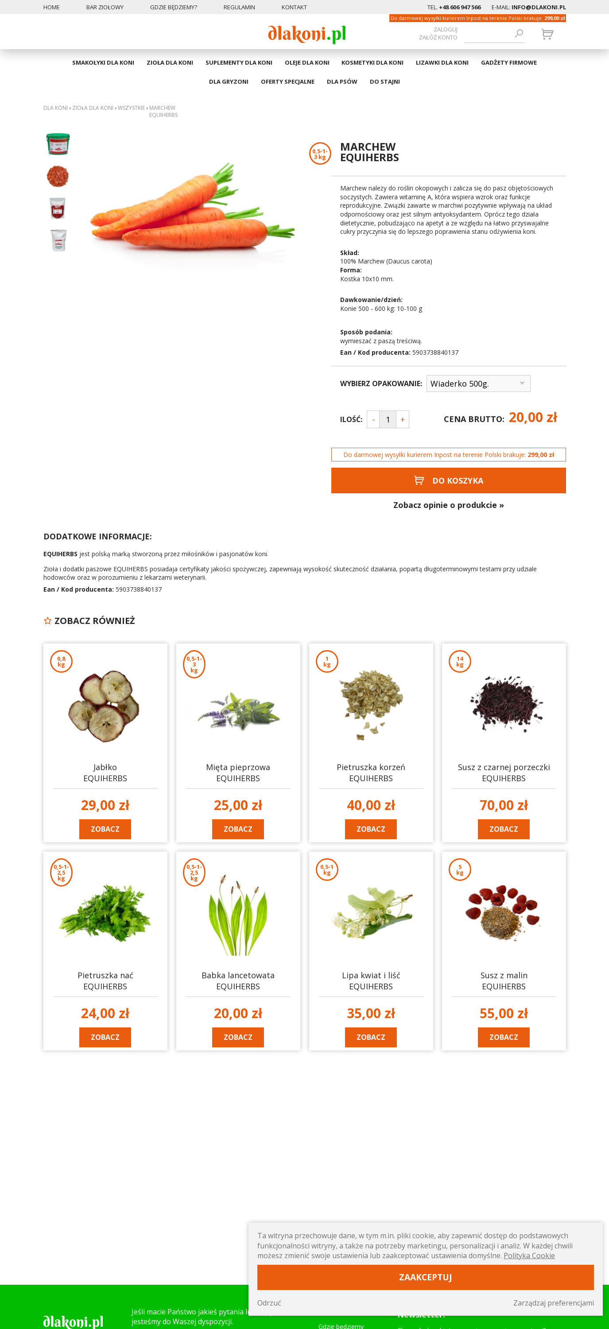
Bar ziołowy (105, 7)
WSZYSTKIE (131, 108)
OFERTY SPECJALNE (287, 82)
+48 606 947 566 (460, 7)
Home (51, 7)
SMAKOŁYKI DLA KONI (101, 63)
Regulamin (239, 7)
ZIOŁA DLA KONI (168, 63)
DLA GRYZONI (227, 82)
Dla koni (55, 108)
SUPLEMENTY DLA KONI (238, 63)
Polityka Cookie (529, 1255)
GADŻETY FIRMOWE (512, 63)
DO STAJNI (386, 82)
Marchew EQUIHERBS (163, 112)
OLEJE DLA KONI (307, 63)
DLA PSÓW (342, 82)
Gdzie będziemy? (173, 7)
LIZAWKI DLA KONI (444, 63)
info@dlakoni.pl (539, 7)
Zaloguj (446, 29)
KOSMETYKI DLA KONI (374, 63)
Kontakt (294, 7)
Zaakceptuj (425, 1277)
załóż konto (438, 37)
